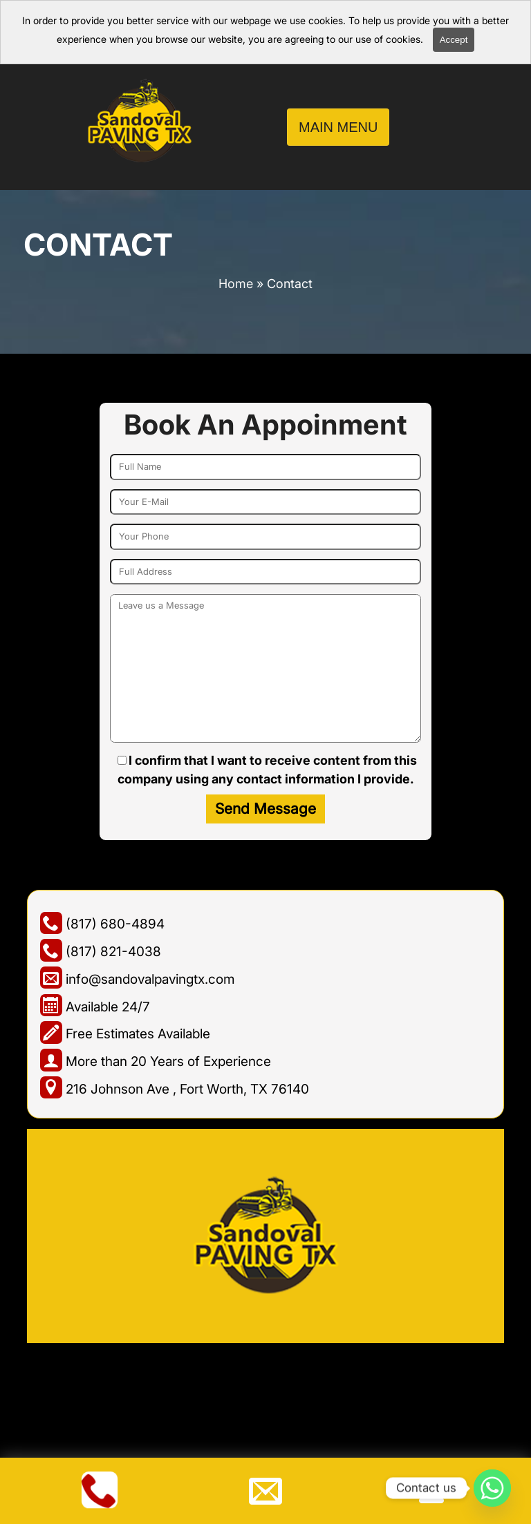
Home (235, 283)
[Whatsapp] (492, 1488)
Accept (454, 40)
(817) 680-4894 (102, 923)
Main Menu (338, 127)
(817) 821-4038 (100, 951)
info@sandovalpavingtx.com (137, 979)
